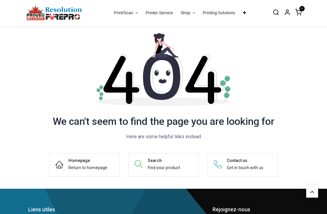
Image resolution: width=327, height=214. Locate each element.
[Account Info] (287, 13)
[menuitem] (159, 13)
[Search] (276, 13)
